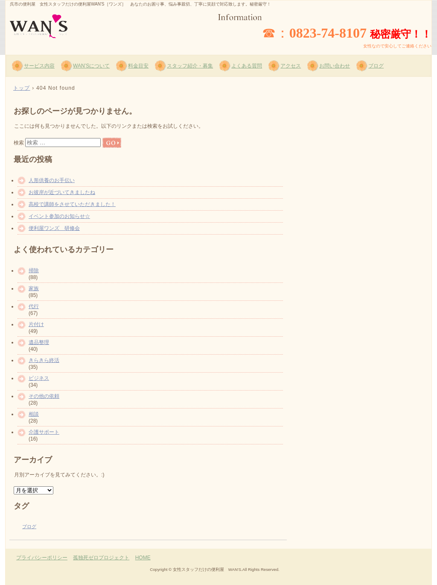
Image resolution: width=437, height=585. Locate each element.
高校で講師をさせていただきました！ (72, 204)
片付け (36, 324)
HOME (143, 558)
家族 (34, 288)
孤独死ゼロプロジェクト (101, 558)
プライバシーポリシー (41, 558)
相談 (34, 414)
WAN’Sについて (91, 66)
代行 (34, 306)
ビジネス (39, 378)
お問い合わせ (334, 66)
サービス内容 (39, 66)
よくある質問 (246, 66)
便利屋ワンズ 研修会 (54, 228)
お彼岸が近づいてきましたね (62, 192)
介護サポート (44, 432)
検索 (19, 143)
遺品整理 (39, 342)
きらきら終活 (44, 360)
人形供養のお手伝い (52, 180)
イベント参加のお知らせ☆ (59, 216)
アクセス (290, 66)
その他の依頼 (44, 396)
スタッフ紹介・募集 (190, 66)
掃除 (34, 270)
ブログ (376, 66)
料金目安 (138, 66)
